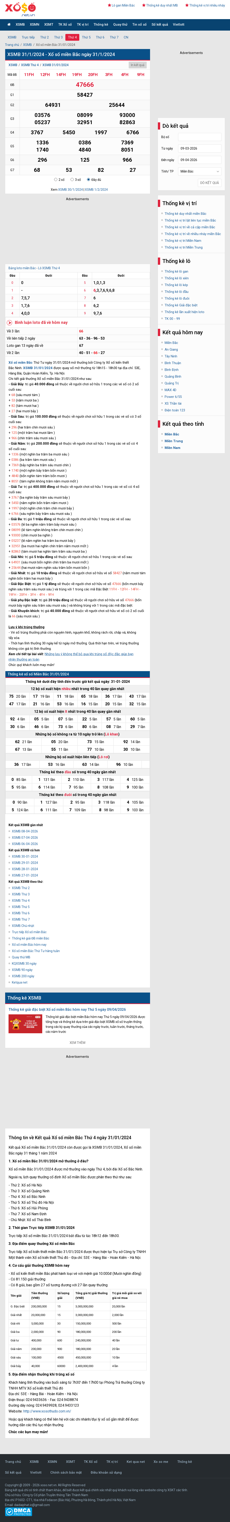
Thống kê (100, 24)
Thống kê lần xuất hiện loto (184, 312)
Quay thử (120, 24)
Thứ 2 (44, 37)
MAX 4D (170, 390)
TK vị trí (82, 24)
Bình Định (172, 370)
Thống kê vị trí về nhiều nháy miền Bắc (193, 234)
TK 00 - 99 (172, 319)
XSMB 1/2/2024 (96, 189)
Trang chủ (12, 45)
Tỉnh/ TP (167, 171)
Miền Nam (172, 448)
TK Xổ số (65, 24)
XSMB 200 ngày (23, 976)
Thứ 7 (114, 37)
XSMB (20, 24)
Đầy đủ (94, 180)
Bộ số (165, 137)
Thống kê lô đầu (176, 292)
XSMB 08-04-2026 (25, 831)
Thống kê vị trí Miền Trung (184, 247)
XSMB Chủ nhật (23, 926)
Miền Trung (174, 441)
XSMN (34, 24)
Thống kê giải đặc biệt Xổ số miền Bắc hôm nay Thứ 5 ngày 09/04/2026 (67, 1009)
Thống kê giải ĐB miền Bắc (30, 938)
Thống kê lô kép (176, 285)
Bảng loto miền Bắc (22, 268)
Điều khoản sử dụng (106, 1472)
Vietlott (178, 24)
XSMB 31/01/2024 (55, 65)
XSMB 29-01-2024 (25, 863)
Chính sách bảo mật (66, 1472)
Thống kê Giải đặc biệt (181, 305)
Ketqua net (19, 982)
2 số (59, 180)
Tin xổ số (139, 24)
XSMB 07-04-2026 (25, 837)
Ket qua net (136, 1462)
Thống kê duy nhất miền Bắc (185, 214)
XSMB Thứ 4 (30, 65)
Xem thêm (77, 1043)
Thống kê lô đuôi (177, 298)
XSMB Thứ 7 (21, 919)
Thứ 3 (58, 37)
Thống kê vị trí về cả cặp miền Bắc (190, 227)
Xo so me (161, 1462)
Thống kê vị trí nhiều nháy (205, 5)
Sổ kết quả (160, 24)
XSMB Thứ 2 (21, 888)
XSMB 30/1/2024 (70, 189)
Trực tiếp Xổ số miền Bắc (29, 932)
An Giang (171, 349)
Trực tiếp (28, 37)
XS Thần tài (173, 403)
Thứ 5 (86, 37)
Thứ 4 (72, 37)
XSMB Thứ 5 (21, 907)
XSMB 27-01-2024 (25, 875)
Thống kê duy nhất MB (160, 5)
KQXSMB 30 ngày (24, 963)
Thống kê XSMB (24, 998)
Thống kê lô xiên (177, 278)
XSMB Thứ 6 (21, 913)
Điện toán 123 (175, 410)
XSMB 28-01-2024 (25, 869)
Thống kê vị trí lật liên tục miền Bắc (190, 220)
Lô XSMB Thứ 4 (49, 268)
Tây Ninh (171, 356)
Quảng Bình (173, 376)
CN (126, 37)
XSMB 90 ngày (22, 970)
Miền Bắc (171, 343)
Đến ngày (167, 160)
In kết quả (137, 65)
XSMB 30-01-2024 (25, 856)
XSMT (48, 24)
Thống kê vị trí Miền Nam (183, 241)
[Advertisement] (71, 231)
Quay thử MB (21, 957)
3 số (76, 180)
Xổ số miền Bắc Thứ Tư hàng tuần (36, 951)
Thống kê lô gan (176, 271)
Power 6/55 (173, 397)
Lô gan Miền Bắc (121, 5)
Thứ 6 (100, 37)
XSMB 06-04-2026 (25, 844)
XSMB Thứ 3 (21, 894)
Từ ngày (167, 148)
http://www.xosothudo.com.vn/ (47, 1411)
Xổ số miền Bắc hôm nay (29, 944)
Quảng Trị (172, 383)
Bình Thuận (173, 363)
